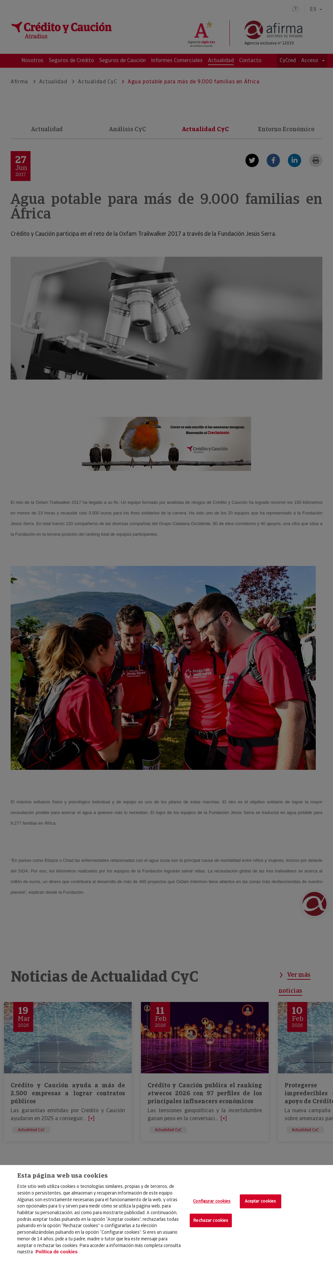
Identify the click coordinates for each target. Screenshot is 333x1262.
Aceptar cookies (260, 1201)
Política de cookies (56, 1251)
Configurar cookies (212, 1201)
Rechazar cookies (210, 1220)
